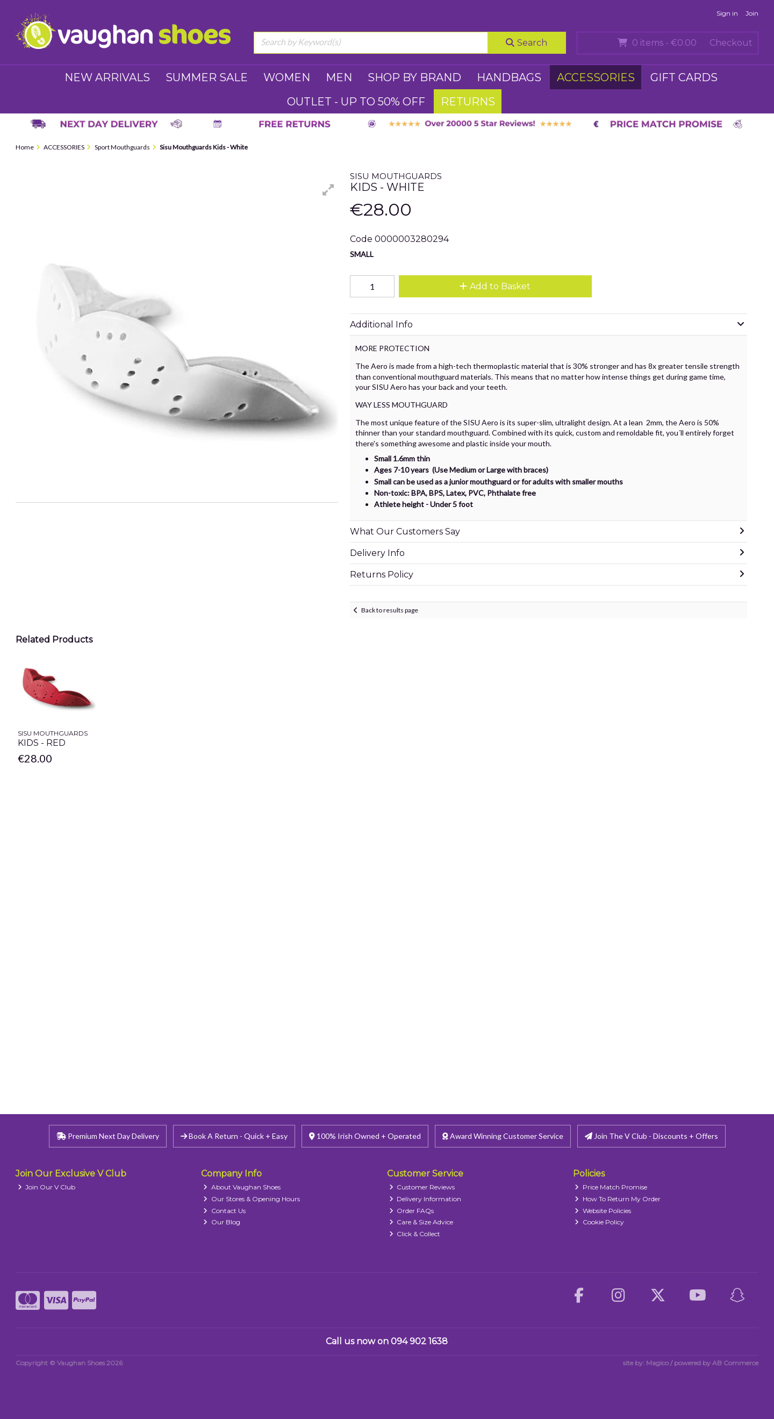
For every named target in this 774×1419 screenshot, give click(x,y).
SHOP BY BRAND (414, 77)
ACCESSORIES (596, 77)
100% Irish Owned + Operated (365, 1135)
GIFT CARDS (684, 77)
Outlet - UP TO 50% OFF (356, 101)
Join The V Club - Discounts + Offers (651, 1135)
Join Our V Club (47, 1187)
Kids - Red (42, 743)
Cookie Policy (599, 1222)
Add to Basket (495, 286)
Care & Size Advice (421, 1222)
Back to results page (389, 610)
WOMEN (286, 77)
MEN (339, 77)
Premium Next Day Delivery (107, 1135)
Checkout (731, 43)
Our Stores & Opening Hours (251, 1199)
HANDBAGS (509, 77)
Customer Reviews (422, 1187)
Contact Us (224, 1211)
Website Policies (603, 1211)
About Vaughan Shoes (242, 1187)
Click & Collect (415, 1234)
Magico (657, 1363)
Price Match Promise (611, 1187)
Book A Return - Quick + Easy (234, 1135)
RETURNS (468, 101)
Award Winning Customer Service (502, 1135)
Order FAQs (411, 1211)
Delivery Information (425, 1199)
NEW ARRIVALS (107, 77)
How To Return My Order (618, 1199)
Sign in (727, 13)
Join (752, 13)
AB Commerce (735, 1363)
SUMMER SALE (207, 77)
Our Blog (221, 1222)
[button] (328, 189)
